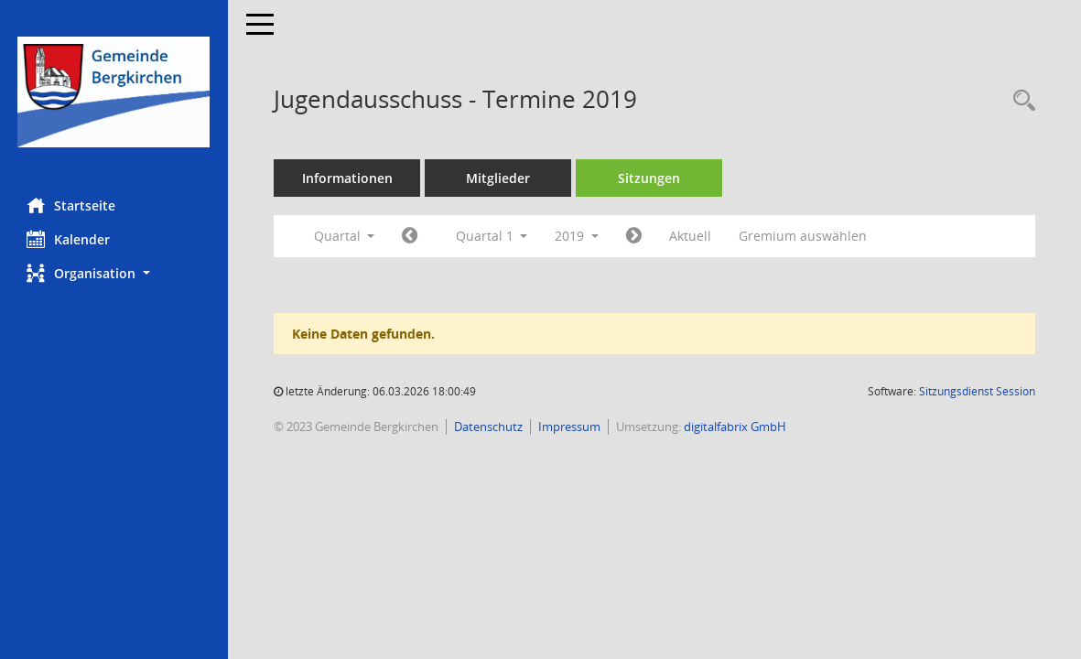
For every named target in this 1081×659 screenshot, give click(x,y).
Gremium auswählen (804, 235)
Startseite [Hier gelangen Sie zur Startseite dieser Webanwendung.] (71, 205)
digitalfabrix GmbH (736, 426)
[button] (114, 273)
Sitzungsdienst (977, 391)
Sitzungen (650, 178)
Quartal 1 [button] (492, 235)
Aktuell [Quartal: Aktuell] (691, 235)
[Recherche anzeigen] (1019, 101)
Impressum (570, 426)
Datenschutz (489, 426)
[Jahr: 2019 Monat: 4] (634, 236)
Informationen (348, 178)
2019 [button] (578, 235)
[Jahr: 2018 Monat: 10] (410, 236)
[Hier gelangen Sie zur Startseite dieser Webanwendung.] (114, 92)
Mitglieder (499, 178)
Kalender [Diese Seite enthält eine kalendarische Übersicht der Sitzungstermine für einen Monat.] (69, 239)
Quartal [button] (344, 235)
